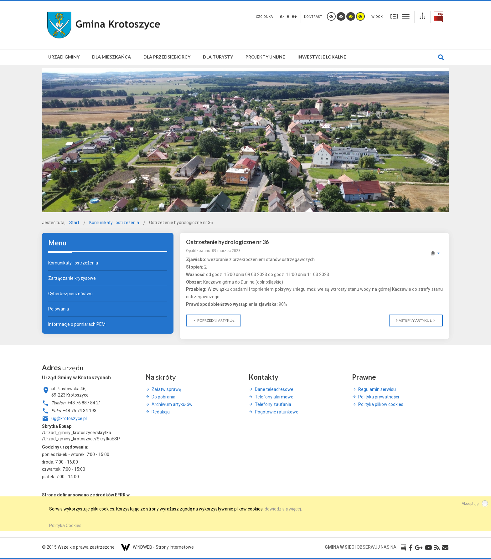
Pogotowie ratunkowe (276, 411)
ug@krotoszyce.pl (69, 418)
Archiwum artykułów (172, 404)
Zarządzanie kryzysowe (72, 278)
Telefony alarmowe (274, 396)
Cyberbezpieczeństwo (70, 293)
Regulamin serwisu (377, 389)
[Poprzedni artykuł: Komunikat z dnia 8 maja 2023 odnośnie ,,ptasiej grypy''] (213, 320)
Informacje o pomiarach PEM (77, 324)
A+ (294, 16)
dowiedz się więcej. (283, 508)
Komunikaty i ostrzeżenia (73, 262)
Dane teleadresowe (274, 389)
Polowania (58, 308)
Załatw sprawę (166, 389)
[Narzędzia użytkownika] (435, 253)
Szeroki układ (406, 16)
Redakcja (161, 411)
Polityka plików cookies (380, 404)
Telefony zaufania (273, 404)
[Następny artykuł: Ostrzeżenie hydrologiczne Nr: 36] (416, 320)
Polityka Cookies (65, 525)
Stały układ (394, 16)
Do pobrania (163, 396)
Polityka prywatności (378, 396)
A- (282, 16)
